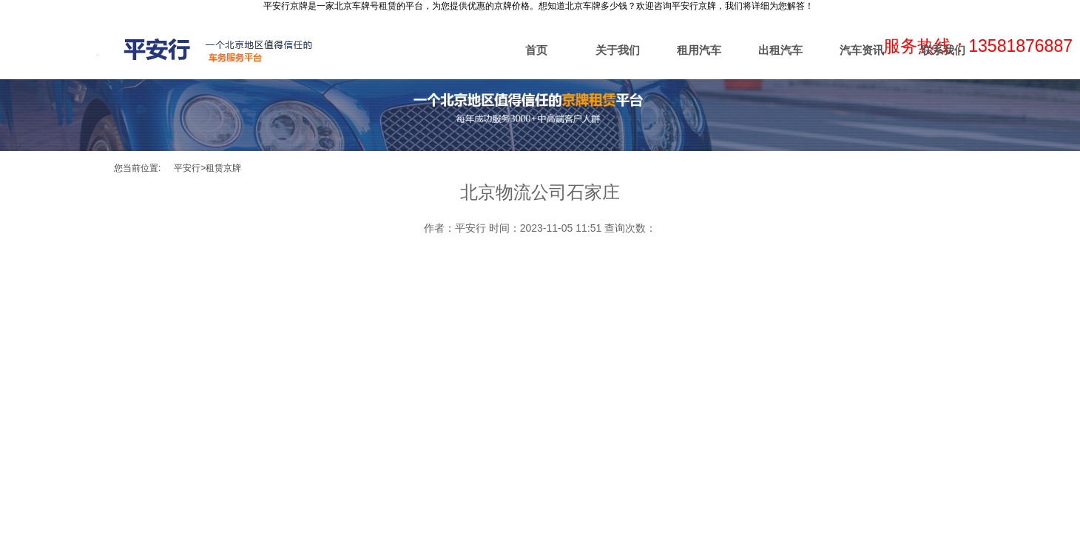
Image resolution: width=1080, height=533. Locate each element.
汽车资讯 (862, 50)
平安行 (187, 168)
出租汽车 (780, 50)
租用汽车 (699, 50)
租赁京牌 (223, 168)
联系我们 (943, 50)
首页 (536, 50)
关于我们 (617, 50)
